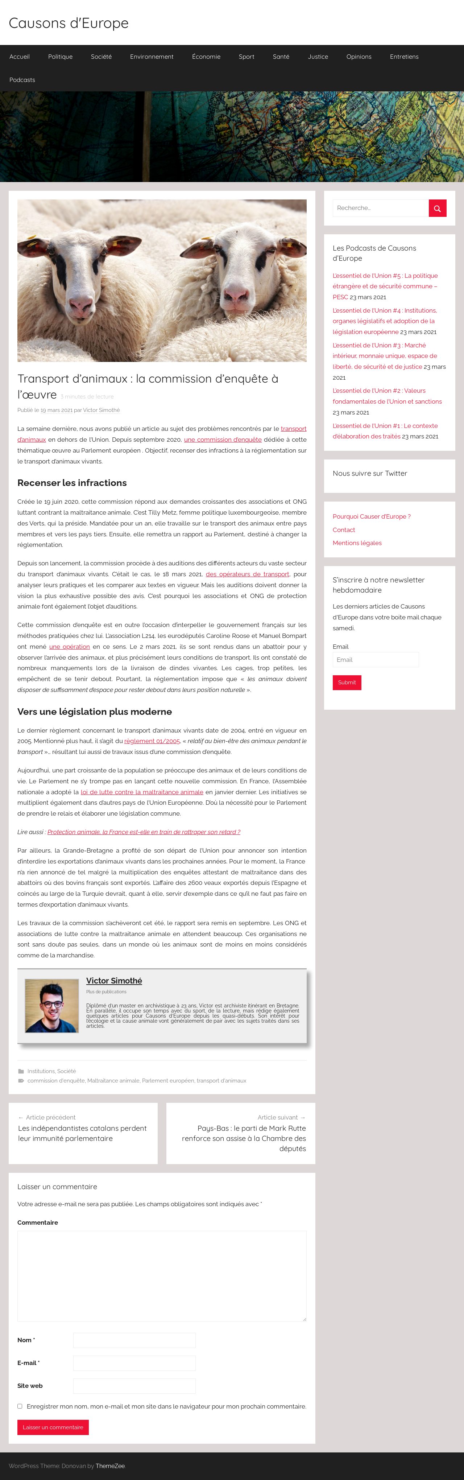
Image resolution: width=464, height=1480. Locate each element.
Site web (30, 1385)
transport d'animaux (221, 1080)
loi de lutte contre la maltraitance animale (142, 792)
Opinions (359, 56)
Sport (246, 56)
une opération (69, 646)
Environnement (152, 56)
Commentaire (37, 1222)
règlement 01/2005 (152, 741)
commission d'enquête (56, 1080)
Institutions (41, 1071)
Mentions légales (357, 543)
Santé (281, 56)
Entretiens (404, 56)
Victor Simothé (101, 410)
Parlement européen (168, 1080)
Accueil (19, 56)
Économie (206, 56)
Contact (344, 529)
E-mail (28, 1362)
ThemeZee (110, 1466)
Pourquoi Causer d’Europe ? (372, 516)
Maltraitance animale (113, 1080)
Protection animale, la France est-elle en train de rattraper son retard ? (143, 832)
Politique (60, 56)
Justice (318, 56)
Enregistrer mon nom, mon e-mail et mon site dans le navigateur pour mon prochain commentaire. (166, 1406)
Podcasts (22, 79)
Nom (26, 1340)
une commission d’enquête (223, 439)
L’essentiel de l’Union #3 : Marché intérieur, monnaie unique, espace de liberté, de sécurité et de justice (385, 356)
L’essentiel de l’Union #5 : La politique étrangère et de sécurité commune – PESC (385, 286)
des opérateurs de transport (247, 574)
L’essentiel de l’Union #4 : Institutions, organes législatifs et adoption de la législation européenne (385, 321)
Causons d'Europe (69, 22)
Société (101, 56)
